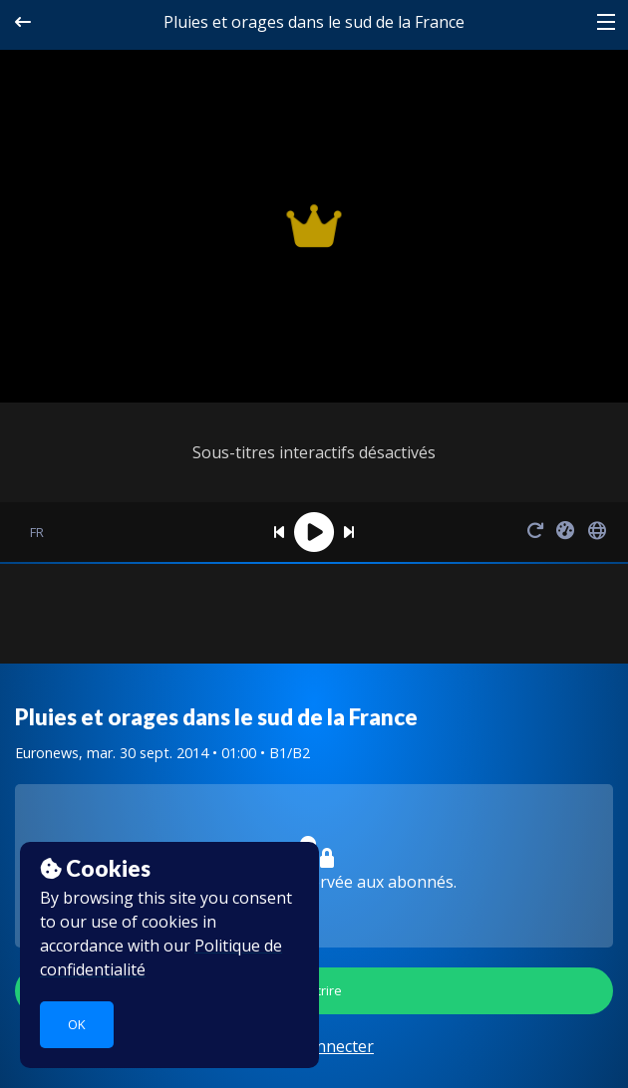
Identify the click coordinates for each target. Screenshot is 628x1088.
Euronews (47, 752)
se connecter (326, 1046)
